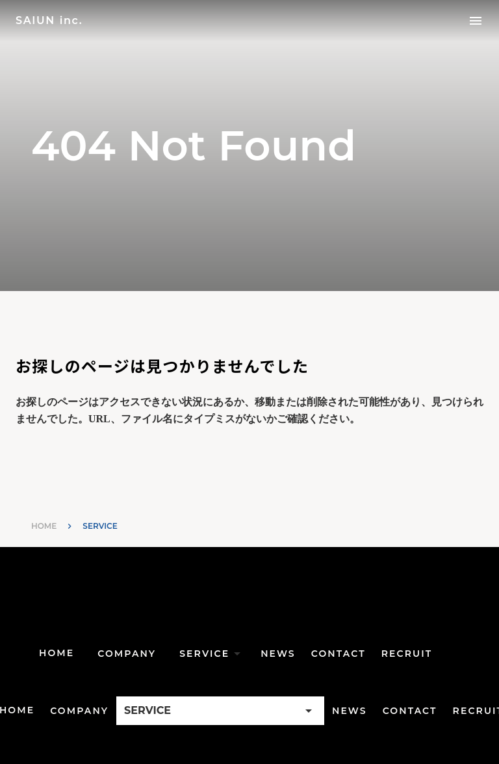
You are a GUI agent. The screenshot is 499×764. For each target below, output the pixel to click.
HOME (44, 526)
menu (475, 21)
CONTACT (338, 653)
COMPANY (126, 653)
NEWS (278, 653)
